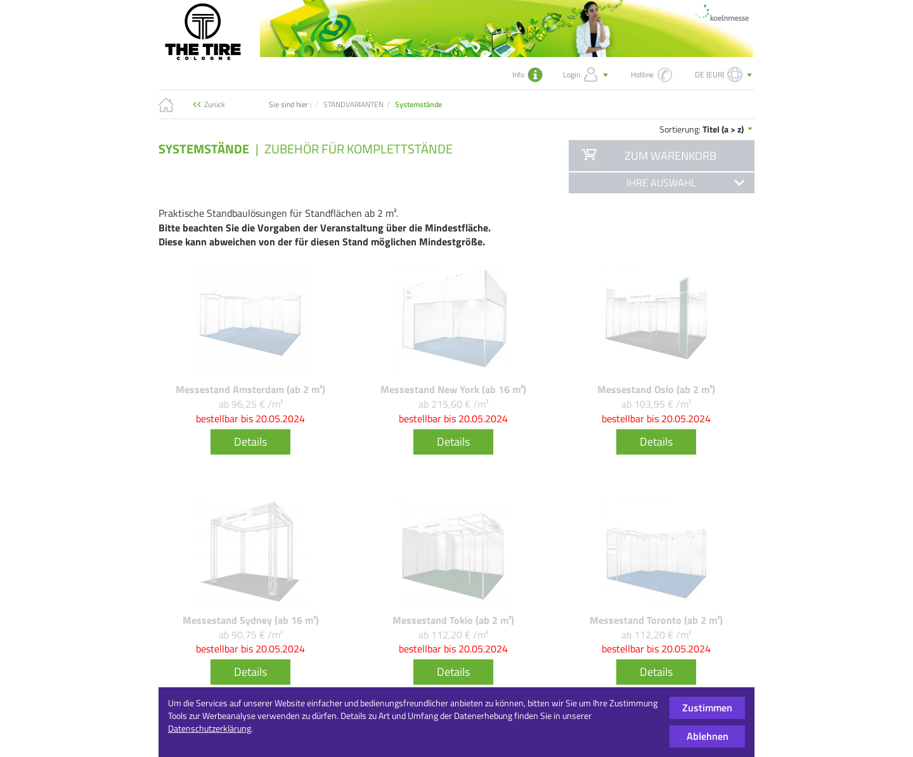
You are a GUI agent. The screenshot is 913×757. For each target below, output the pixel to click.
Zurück (214, 104)
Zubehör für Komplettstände (358, 149)
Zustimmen (707, 707)
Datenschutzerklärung (209, 728)
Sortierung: (706, 129)
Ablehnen (707, 736)
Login (587, 74)
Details (250, 441)
